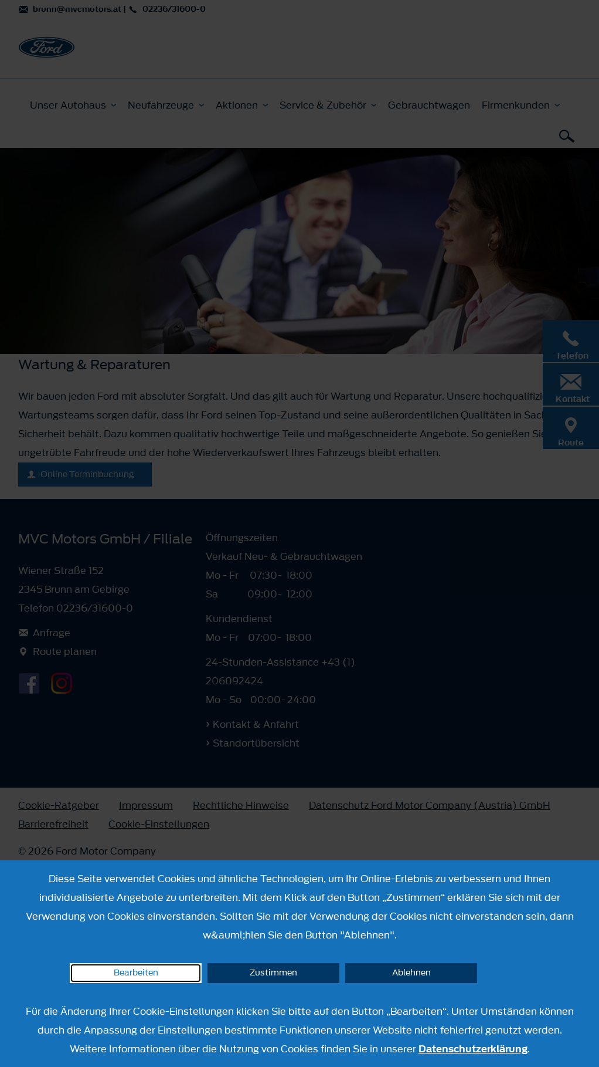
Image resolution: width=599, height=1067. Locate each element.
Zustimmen (273, 973)
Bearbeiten (136, 973)
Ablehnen (411, 973)
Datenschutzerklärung (472, 1049)
